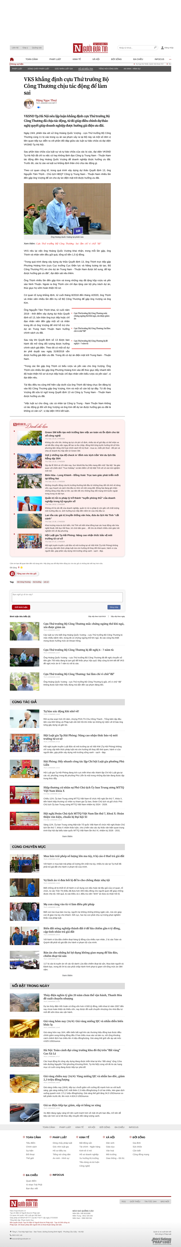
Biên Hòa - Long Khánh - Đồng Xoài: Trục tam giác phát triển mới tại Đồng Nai (82, 477)
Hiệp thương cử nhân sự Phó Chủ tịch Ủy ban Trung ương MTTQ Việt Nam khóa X (83, 789)
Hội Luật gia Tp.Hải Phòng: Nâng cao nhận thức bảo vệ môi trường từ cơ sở (78, 537)
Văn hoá (110, 1151)
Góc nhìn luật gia (64, 69)
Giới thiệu (135, 1201)
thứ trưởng (37, 582)
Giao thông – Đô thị (115, 1158)
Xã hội (95, 59)
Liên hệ (15, 47)
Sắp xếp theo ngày (118, 616)
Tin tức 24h (150, 1201)
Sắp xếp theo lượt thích (97, 616)
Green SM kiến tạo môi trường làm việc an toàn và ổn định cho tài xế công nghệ (82, 434)
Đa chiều (138, 59)
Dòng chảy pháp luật (38, 69)
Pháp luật (55, 59)
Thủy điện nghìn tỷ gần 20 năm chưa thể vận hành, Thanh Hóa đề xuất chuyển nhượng (82, 996)
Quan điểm (31, 1181)
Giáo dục (110, 1147)
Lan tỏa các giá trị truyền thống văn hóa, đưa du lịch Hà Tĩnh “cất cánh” (82, 517)
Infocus (159, 59)
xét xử (46, 582)
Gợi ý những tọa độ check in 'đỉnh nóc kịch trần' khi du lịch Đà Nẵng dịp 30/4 (80, 457)
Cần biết (137, 1151)
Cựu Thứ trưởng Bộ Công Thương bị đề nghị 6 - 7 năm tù (91, 342)
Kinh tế (77, 59)
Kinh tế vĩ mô (85, 1151)
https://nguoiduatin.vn (18, 1211)
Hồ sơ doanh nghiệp (88, 1154)
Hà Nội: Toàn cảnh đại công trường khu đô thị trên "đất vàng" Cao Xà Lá (81, 1051)
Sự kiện (29, 1151)
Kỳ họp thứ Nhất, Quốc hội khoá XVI (156, 64)
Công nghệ (84, 1166)
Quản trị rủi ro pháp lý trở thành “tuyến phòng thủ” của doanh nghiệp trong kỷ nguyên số (80, 500)
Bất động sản (85, 1143)
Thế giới (30, 1158)
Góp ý (25, 47)
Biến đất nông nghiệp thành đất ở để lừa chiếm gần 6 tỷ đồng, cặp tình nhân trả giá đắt (82, 930)
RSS (124, 1201)
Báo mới (165, 1201)
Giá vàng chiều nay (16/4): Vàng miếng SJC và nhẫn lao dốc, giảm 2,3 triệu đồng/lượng (84, 1077)
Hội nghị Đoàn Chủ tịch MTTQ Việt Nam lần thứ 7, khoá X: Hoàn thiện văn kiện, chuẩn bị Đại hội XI (83, 815)
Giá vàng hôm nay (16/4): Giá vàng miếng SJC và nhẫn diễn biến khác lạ (83, 1022)
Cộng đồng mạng (141, 1154)
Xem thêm (67, 836)
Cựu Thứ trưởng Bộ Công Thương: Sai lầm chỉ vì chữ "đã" (68, 243)
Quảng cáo (37, 47)
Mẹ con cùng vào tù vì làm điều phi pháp (68, 904)
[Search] (155, 47)
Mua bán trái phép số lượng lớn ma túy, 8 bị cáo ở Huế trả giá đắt (83, 856)
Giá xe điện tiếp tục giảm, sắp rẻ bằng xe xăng (72, 1105)
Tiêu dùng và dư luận (89, 1162)
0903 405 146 (17, 1235)
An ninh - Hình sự (132, 69)
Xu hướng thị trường (89, 1158)
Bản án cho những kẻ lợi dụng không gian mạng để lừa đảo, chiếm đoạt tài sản (80, 954)
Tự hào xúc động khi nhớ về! (61, 711)
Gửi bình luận (21, 607)
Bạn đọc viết (32, 1188)
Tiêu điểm (30, 1143)
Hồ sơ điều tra (85, 69)
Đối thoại (30, 1154)
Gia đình (137, 1143)
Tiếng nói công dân (108, 69)
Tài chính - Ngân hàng (89, 1147)
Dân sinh (110, 1143)
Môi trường (111, 1154)
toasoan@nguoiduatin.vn (21, 1239)
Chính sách (31, 1147)
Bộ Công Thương (23, 582)
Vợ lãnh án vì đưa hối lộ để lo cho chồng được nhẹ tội (76, 880)
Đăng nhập (114, 607)
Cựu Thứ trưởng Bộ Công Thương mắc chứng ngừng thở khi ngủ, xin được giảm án (91, 316)
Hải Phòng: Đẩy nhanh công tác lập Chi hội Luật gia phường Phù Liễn (83, 763)
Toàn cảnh (32, 59)
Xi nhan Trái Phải (34, 1185)
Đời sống (116, 59)
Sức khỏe (137, 1147)
